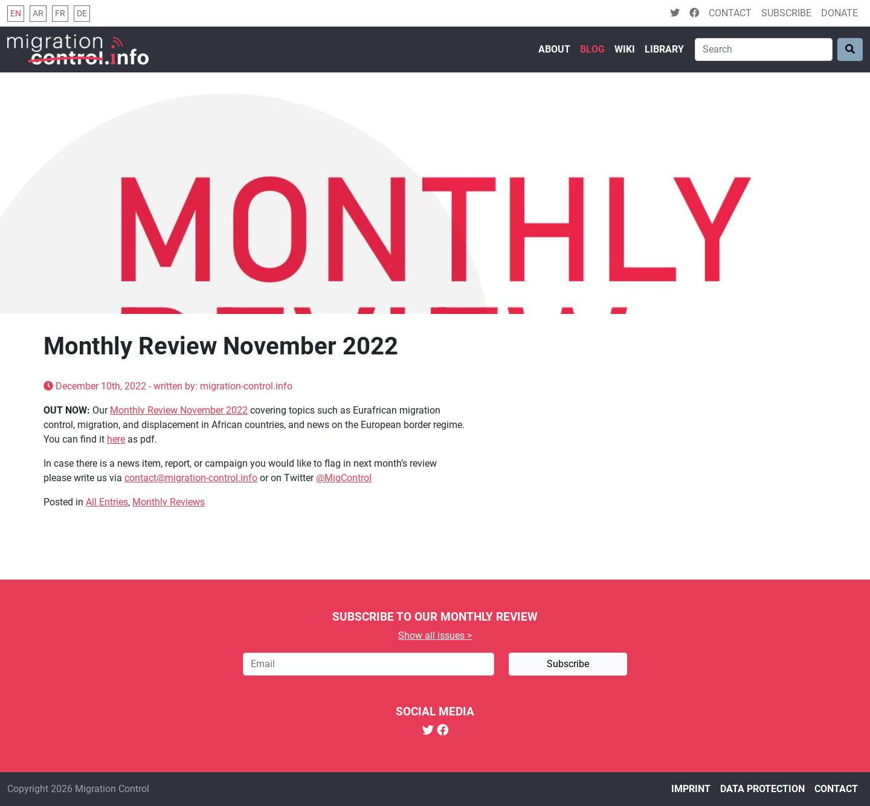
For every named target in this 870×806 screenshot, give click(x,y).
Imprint (690, 789)
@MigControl (344, 478)
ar (38, 13)
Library (664, 49)
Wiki (624, 49)
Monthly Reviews (168, 502)
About (554, 49)
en (15, 13)
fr (60, 13)
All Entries (107, 502)
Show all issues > (435, 635)
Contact (730, 13)
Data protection (762, 789)
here (116, 439)
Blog (592, 49)
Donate (839, 13)
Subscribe (786, 13)
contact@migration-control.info (190, 478)
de (82, 13)
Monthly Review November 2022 (179, 410)
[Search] (764, 49)
